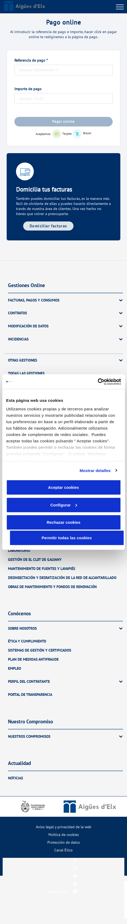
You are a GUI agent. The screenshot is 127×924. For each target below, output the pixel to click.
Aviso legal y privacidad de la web (63, 826)
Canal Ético (63, 849)
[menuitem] (63, 826)
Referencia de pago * (31, 60)
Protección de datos (63, 842)
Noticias (15, 777)
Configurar (63, 504)
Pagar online (63, 121)
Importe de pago (28, 88)
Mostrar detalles (95, 470)
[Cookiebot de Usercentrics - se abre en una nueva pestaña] (97, 381)
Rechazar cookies (63, 522)
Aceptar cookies (63, 487)
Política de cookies (63, 834)
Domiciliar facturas (48, 226)
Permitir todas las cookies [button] (67, 538)
